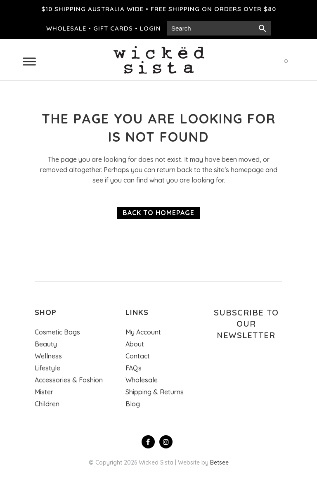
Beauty (46, 344)
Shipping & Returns (154, 392)
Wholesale (66, 28)
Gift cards (113, 28)
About (134, 344)
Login (150, 28)
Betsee (219, 462)
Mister (44, 392)
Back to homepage (158, 213)
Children (47, 404)
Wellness (48, 356)
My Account (143, 332)
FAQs (133, 368)
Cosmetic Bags (57, 332)
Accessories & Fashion (69, 380)
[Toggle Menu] (29, 61)
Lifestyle (47, 368)
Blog (132, 404)
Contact (137, 356)
